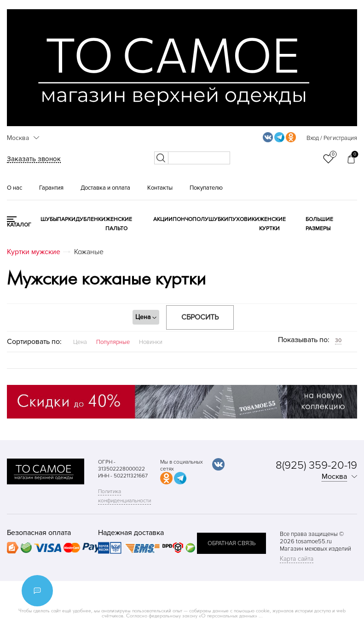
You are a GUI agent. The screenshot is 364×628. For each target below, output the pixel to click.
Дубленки (90, 219)
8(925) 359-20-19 (316, 465)
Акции (163, 219)
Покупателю (206, 188)
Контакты (160, 188)
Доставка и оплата (105, 188)
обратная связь (231, 543)
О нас (14, 188)
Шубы (48, 219)
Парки (66, 219)
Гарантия (51, 188)
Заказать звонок (34, 159)
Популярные (113, 342)
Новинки (150, 342)
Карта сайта (296, 559)
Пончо (182, 219)
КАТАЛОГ (19, 224)
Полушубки (210, 219)
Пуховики (243, 219)
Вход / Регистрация (331, 138)
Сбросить (200, 317)
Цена (80, 342)
